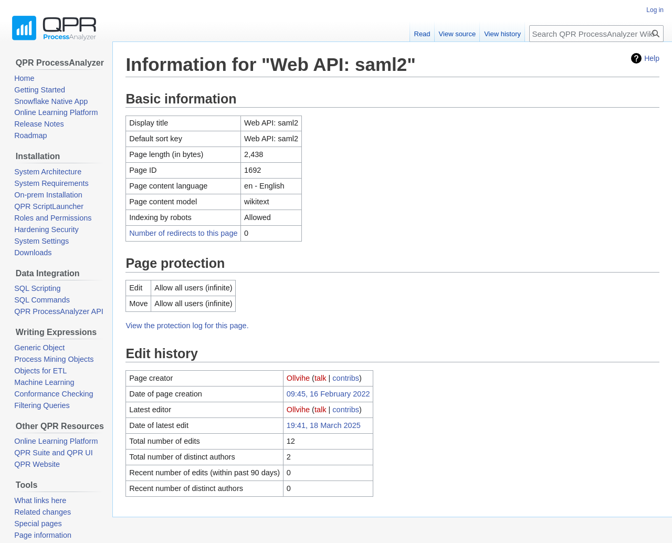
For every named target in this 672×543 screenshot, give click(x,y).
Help (651, 58)
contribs (345, 378)
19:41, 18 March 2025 (324, 425)
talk (320, 378)
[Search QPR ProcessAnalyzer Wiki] (596, 33)
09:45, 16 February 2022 (328, 394)
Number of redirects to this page (183, 233)
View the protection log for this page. (186, 325)
